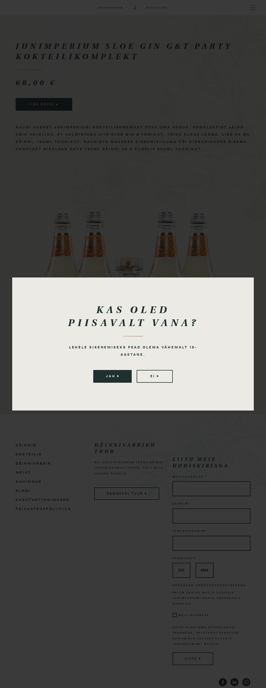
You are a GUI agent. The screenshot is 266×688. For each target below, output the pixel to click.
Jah (112, 376)
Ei (154, 376)
